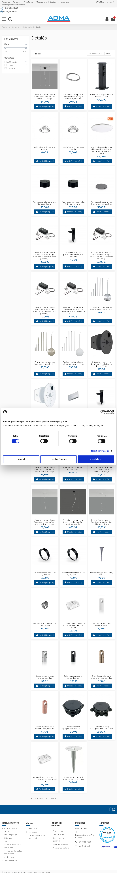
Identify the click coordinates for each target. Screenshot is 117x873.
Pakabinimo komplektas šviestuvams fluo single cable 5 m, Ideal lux (73, 96)
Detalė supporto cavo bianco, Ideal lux (101, 624)
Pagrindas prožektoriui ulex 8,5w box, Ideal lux (73, 203)
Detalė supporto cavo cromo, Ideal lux (44, 677)
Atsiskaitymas (41, 2)
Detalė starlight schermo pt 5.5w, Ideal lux (44, 624)
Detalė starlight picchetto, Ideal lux (101, 574)
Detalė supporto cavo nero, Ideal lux (73, 677)
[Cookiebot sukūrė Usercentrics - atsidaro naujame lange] (102, 412)
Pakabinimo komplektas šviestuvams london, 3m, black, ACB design (73, 522)
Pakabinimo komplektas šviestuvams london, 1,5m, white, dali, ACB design (45, 522)
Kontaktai (17, 2)
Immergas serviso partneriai (13, 5)
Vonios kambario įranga (11, 829)
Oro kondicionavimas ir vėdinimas (12, 844)
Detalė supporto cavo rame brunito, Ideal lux (44, 728)
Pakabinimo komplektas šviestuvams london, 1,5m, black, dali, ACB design (45, 469)
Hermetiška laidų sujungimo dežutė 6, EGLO (101, 728)
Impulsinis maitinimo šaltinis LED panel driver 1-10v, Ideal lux (45, 779)
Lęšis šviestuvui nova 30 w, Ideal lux (73, 148)
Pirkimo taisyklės (60, 844)
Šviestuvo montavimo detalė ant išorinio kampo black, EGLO (101, 364)
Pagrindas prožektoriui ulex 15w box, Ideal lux (44, 203)
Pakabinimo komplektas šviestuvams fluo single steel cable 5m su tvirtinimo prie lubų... (44, 310)
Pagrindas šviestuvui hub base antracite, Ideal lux (101, 203)
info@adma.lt (10, 11)
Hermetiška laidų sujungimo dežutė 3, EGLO (73, 728)
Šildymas (8, 838)
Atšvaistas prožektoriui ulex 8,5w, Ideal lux (73, 574)
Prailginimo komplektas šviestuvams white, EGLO (73, 363)
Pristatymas (28, 2)
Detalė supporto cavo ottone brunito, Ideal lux (101, 677)
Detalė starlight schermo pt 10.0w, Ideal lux (73, 468)
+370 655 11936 (10, 8)
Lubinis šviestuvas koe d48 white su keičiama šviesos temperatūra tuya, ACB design (101, 150)
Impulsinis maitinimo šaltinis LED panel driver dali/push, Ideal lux (73, 625)
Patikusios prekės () (105, 2)
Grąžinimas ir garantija (59, 2)
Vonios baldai (10, 857)
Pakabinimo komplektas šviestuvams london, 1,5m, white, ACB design (101, 469)
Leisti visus (95, 459)
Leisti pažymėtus (58, 459)
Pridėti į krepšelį (45, 106)
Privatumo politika (60, 848)
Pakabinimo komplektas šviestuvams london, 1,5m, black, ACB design (45, 96)
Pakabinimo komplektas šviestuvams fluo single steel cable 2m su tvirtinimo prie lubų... (44, 255)
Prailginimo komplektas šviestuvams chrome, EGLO (101, 308)
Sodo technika (10, 860)
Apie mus (6, 2)
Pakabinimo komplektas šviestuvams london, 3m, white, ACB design (101, 522)
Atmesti (21, 459)
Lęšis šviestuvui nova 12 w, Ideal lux (44, 148)
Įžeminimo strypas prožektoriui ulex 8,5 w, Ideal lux (73, 254)
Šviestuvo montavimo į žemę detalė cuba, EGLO (73, 778)
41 (108, 53)
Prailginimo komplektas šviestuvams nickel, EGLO (44, 363)
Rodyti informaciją (100, 451)
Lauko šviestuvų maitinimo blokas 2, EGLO (101, 95)
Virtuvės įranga (10, 835)
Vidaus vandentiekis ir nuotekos (13, 852)
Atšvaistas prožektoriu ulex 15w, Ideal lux (44, 574)
